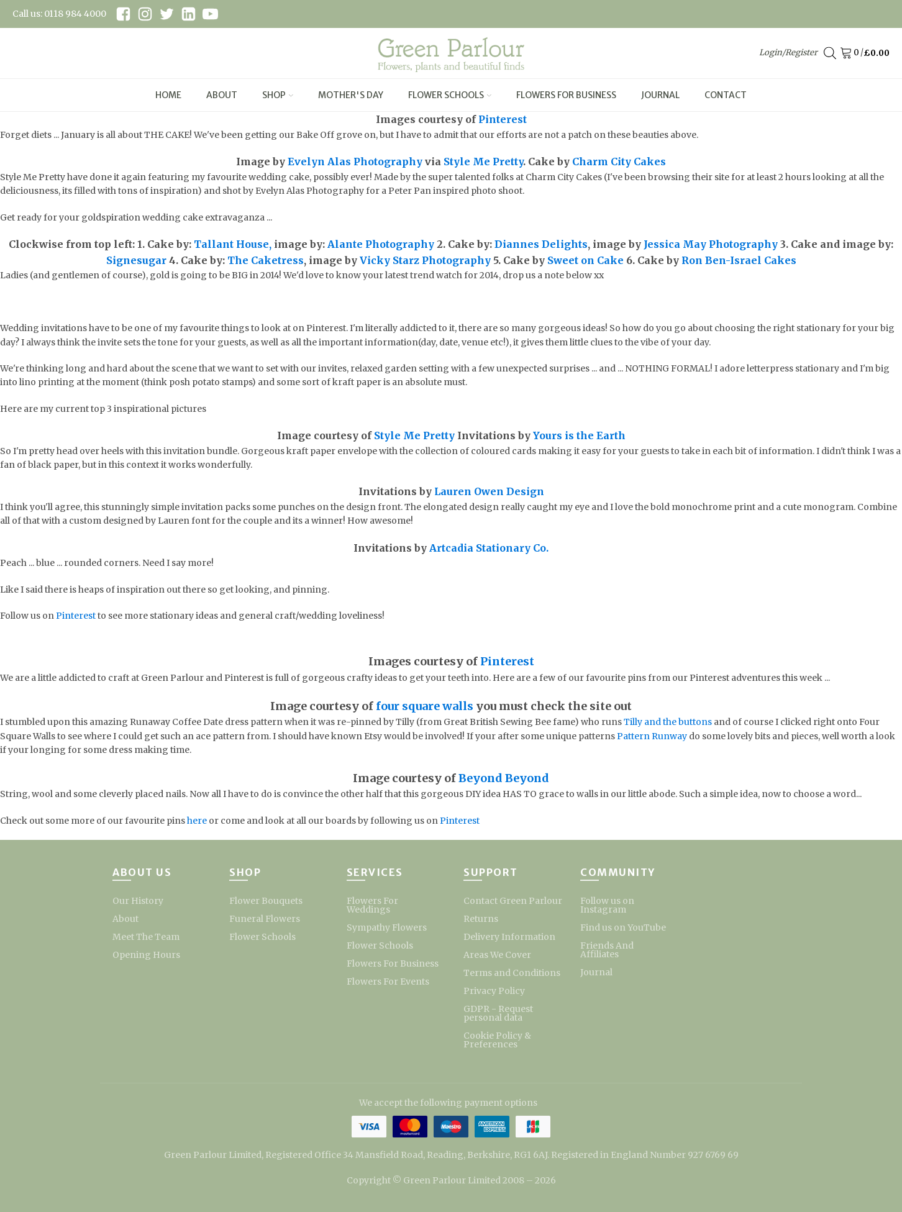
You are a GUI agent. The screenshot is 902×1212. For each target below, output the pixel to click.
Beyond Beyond (503, 778)
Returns (480, 918)
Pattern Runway (652, 736)
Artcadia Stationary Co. (488, 548)
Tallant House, (232, 244)
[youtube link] (210, 14)
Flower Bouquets (266, 900)
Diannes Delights (541, 244)
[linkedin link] (188, 14)
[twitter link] (167, 14)
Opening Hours (146, 954)
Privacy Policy (494, 990)
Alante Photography (380, 244)
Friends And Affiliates (607, 950)
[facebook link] (123, 14)
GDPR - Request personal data (498, 1013)
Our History (137, 900)
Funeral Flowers (264, 918)
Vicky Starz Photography (425, 260)
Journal (660, 95)
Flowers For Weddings (372, 905)
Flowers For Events (388, 981)
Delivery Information (509, 936)
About (221, 95)
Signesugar (136, 260)
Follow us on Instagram (607, 905)
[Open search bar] (830, 53)
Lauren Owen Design (489, 491)
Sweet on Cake (585, 260)
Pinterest (502, 119)
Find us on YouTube (623, 927)
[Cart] (848, 53)
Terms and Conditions (511, 972)
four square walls (424, 706)
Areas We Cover (497, 954)
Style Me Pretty (483, 161)
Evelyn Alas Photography (355, 161)
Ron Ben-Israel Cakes (738, 260)
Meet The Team (146, 936)
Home (168, 95)
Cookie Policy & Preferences (497, 1040)
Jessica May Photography (711, 244)
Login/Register (788, 52)
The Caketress (265, 260)
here (197, 820)
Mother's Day (350, 95)
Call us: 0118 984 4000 (59, 13)
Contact (725, 95)
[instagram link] (145, 14)
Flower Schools (449, 95)
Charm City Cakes (618, 161)
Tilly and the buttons (668, 721)
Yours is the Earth (579, 435)
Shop (277, 95)
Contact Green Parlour (512, 900)
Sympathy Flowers (387, 927)
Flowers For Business (566, 95)
